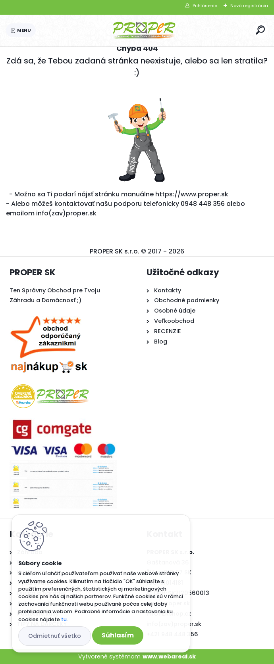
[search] (260, 30)
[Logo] (144, 30)
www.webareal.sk (169, 656)
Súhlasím (118, 635)
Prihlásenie (205, 5)
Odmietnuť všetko (54, 636)
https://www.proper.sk (191, 194)
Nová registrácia (249, 5)
